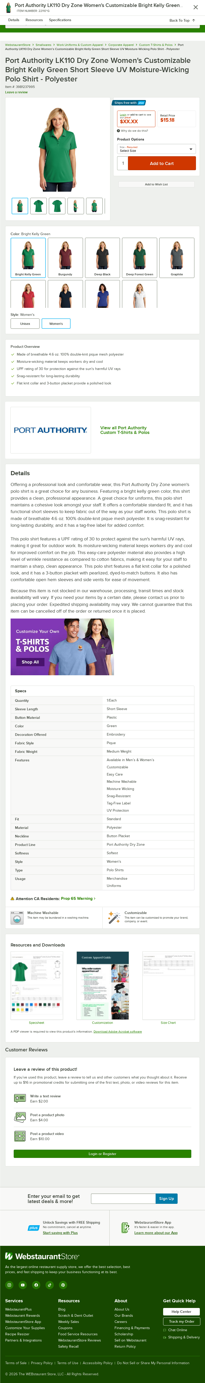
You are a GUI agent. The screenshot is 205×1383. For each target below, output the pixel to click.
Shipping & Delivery (181, 1337)
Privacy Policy (42, 1363)
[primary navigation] (16, 9)
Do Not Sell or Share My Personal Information (153, 1363)
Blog (61, 1309)
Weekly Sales (68, 1322)
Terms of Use (67, 1363)
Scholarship (124, 1334)
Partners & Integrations (23, 1340)
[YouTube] (23, 1285)
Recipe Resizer (17, 1334)
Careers (121, 1322)
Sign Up (166, 1198)
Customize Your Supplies (25, 1328)
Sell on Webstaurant (130, 1340)
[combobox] (102, 23)
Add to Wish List (156, 184)
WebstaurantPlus (18, 1309)
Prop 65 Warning (77, 898)
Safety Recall (68, 1346)
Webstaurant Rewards (22, 1316)
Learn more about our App (156, 1233)
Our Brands (124, 1316)
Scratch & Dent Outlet (75, 1316)
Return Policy (125, 1346)
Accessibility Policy (98, 1363)
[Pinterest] (63, 1285)
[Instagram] (9, 1285)
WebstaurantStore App (23, 1322)
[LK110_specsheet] (37, 987)
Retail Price (167, 115)
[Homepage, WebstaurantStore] (102, 9)
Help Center (181, 1312)
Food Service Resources (78, 1334)
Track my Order (181, 1321)
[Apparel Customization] (102, 987)
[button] (20, 206)
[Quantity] (123, 163)
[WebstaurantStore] (69, 1256)
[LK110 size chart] (168, 987)
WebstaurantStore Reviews (79, 1340)
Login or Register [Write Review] (102, 1154)
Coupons (65, 1328)
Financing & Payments (132, 1328)
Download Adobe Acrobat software (118, 1031)
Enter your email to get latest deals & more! (54, 1198)
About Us (122, 1309)
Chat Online (175, 1330)
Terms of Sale (16, 1363)
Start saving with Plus (60, 1233)
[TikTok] (49, 1285)
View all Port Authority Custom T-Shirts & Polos (124, 430)
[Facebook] (36, 1285)
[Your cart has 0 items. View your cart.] (192, 9)
